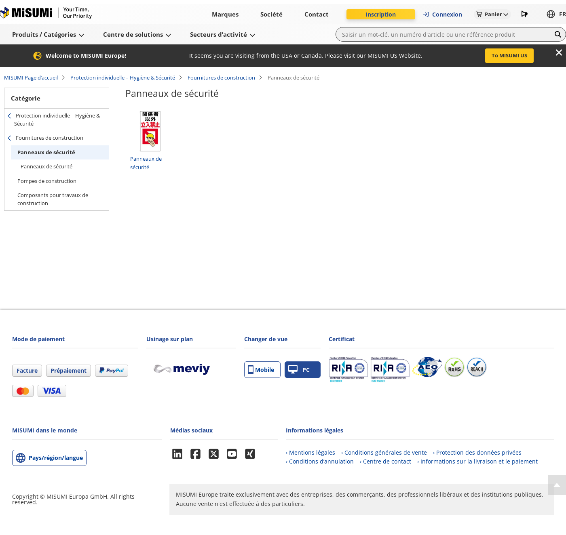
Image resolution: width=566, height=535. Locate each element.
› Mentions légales (310, 452)
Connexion (442, 14)
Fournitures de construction (221, 77)
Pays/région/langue (56, 458)
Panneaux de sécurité (46, 152)
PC (299, 369)
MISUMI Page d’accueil (31, 77)
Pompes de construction (46, 181)
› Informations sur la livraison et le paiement (477, 461)
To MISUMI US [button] (509, 55)
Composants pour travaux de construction (52, 199)
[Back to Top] (557, 485)
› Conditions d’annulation (320, 461)
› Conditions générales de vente (384, 452)
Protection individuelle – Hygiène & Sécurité (122, 77)
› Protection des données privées (477, 452)
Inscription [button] (380, 14)
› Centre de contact (385, 461)
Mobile (261, 369)
